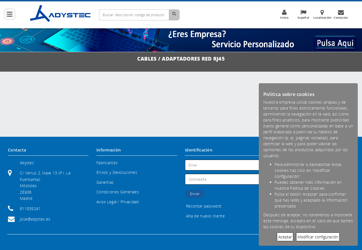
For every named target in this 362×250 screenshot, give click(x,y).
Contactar (341, 14)
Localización (322, 14)
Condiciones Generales (117, 192)
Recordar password (203, 206)
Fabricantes (107, 162)
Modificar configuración (318, 237)
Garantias (105, 182)
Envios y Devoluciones (116, 172)
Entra (284, 14)
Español (303, 14)
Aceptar (285, 237)
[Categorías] (9, 14)
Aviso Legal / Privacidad (117, 201)
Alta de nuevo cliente (205, 216)
